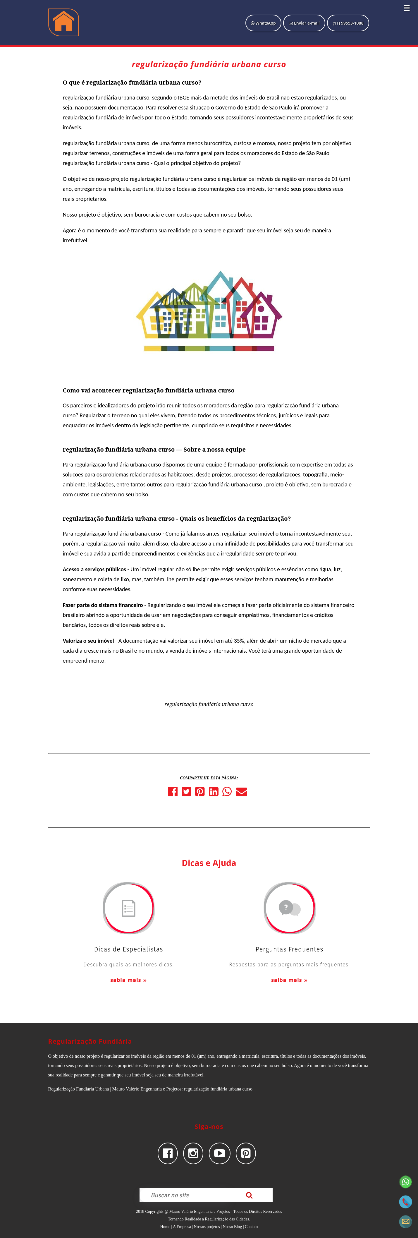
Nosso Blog (232, 1227)
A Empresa (182, 1227)
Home (165, 1227)
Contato (251, 1227)
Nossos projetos (207, 1227)
